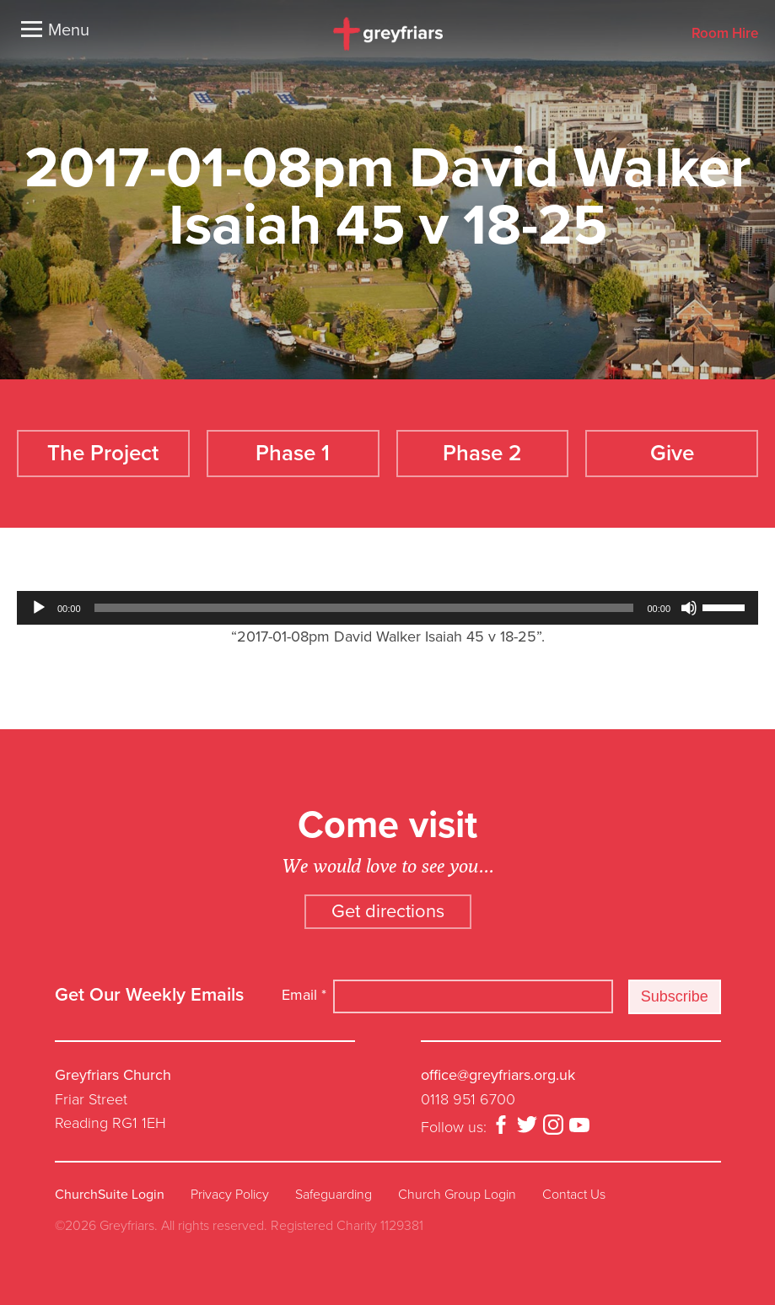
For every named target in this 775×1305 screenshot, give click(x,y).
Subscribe (674, 996)
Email (304, 994)
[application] (387, 608)
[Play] (38, 607)
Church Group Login (457, 1194)
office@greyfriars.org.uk (498, 1075)
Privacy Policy (230, 1194)
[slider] (364, 608)
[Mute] (689, 607)
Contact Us (573, 1194)
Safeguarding (333, 1194)
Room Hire (725, 34)
